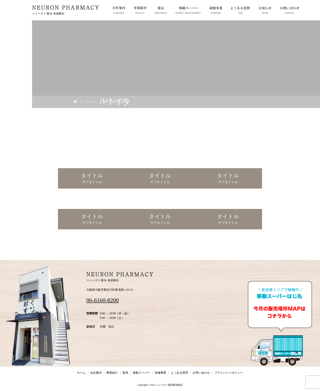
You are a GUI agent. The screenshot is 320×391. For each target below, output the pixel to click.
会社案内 (96, 372)
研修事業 (160, 372)
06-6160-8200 (102, 300)
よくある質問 (179, 372)
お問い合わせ (201, 372)
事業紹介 (112, 372)
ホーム (81, 372)
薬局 (125, 372)
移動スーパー (141, 372)
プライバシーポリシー (228, 372)
